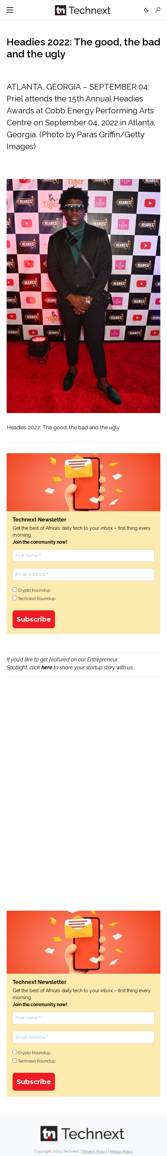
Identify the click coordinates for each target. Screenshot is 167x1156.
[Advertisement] (83, 739)
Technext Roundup (34, 598)
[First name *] (83, 555)
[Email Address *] (83, 574)
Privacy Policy (95, 1151)
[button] (10, 10)
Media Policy (121, 1151)
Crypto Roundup (31, 590)
